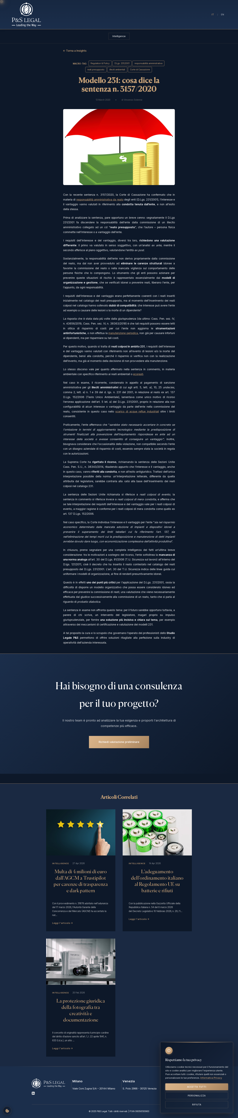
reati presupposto (95, 69)
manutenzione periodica (123, 333)
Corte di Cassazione (140, 69)
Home (72, 14)
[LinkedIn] (33, 1094)
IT (213, 14)
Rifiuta (196, 1104)
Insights (151, 14)
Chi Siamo (87, 14)
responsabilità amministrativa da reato (99, 199)
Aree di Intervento (130, 14)
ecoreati (138, 374)
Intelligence (119, 36)
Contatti (177, 14)
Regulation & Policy (100, 63)
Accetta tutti (196, 1086)
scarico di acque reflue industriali (137, 411)
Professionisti (106, 14)
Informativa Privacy (211, 1077)
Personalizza (197, 1095)
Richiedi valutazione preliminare (119, 740)
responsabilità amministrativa (148, 63)
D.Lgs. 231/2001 (122, 63)
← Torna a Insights (75, 50)
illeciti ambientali (117, 69)
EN (222, 14)
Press (164, 14)
